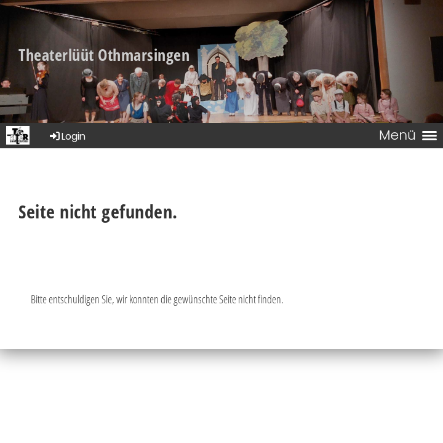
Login (67, 136)
